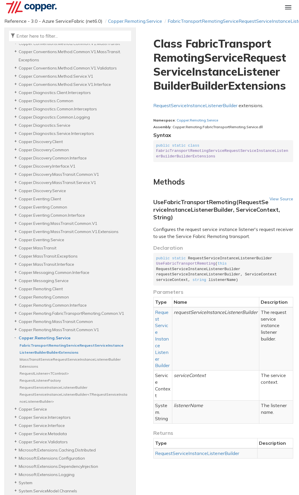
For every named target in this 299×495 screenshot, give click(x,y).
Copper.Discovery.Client (41, 141)
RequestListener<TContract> (44, 373)
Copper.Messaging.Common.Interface (54, 272)
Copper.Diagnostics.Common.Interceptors (58, 109)
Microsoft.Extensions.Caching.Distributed (57, 450)
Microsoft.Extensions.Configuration (52, 458)
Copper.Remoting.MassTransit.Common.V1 (59, 329)
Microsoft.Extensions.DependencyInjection (58, 466)
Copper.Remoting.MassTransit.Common (56, 321)
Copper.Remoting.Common (44, 297)
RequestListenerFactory (40, 380)
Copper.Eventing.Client (40, 199)
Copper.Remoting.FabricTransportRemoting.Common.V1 (71, 313)
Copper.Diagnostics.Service (44, 125)
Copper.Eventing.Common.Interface (52, 215)
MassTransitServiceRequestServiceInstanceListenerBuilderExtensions (70, 363)
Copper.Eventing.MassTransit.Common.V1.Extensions (69, 231)
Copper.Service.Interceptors (45, 417)
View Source (281, 198)
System (25, 482)
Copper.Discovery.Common (44, 149)
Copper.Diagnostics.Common (46, 100)
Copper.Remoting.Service (135, 21)
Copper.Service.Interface (42, 425)
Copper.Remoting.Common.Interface (53, 305)
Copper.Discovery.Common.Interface (53, 158)
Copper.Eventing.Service (41, 239)
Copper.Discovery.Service (42, 190)
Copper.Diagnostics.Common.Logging (54, 117)
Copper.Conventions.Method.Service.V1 (56, 76)
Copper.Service (33, 409)
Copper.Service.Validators (43, 441)
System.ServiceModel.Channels (48, 491)
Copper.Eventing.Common (43, 207)
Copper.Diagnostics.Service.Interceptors (56, 133)
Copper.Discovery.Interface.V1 (47, 166)
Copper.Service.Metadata (43, 433)
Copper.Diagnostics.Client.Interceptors (55, 92)
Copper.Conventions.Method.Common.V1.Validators (68, 68)
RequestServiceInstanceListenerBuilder (53, 387)
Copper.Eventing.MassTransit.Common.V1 (58, 223)
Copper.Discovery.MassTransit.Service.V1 (57, 182)
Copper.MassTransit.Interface (46, 264)
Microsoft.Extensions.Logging (46, 474)
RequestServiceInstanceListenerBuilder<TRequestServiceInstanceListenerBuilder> (73, 398)
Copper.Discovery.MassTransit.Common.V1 (59, 174)
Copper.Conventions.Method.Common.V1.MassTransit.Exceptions (70, 55)
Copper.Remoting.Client (41, 288)
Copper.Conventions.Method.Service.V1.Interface (65, 84)
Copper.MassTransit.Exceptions (48, 256)
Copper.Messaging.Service (44, 280)
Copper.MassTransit (37, 248)
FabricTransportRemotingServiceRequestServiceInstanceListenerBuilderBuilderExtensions (72, 349)
